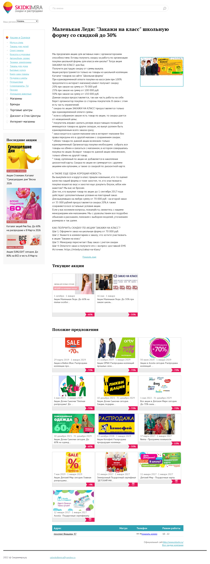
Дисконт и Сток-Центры (25, 116)
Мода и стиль (16, 42)
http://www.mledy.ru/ (173, 542)
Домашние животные (21, 93)
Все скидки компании (172, 545)
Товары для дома (19, 66)
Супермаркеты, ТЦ (19, 85)
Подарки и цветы (18, 77)
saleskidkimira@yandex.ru (62, 557)
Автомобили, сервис (20, 58)
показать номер (149, 533)
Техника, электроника (20, 62)
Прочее (14, 89)
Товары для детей (19, 46)
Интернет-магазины (22, 121)
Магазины (16, 98)
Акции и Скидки (20, 37)
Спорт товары (17, 50)
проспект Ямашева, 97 (65, 533)
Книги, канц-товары (19, 74)
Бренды (15, 104)
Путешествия (16, 81)
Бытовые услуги (18, 70)
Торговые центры (21, 110)
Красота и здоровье (20, 54)
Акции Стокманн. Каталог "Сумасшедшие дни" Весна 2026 (21, 179)
